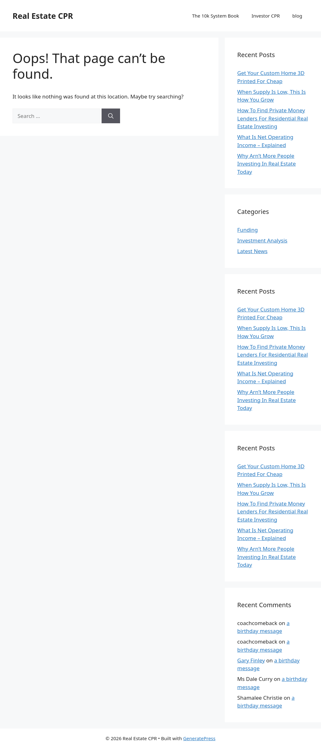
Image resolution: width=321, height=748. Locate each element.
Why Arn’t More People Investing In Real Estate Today (266, 163)
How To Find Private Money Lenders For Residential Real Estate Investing (272, 118)
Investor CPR (266, 16)
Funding (247, 229)
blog (297, 16)
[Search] (111, 116)
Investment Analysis (262, 240)
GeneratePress (199, 738)
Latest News (252, 251)
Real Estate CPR (43, 15)
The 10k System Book (215, 16)
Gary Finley (251, 660)
